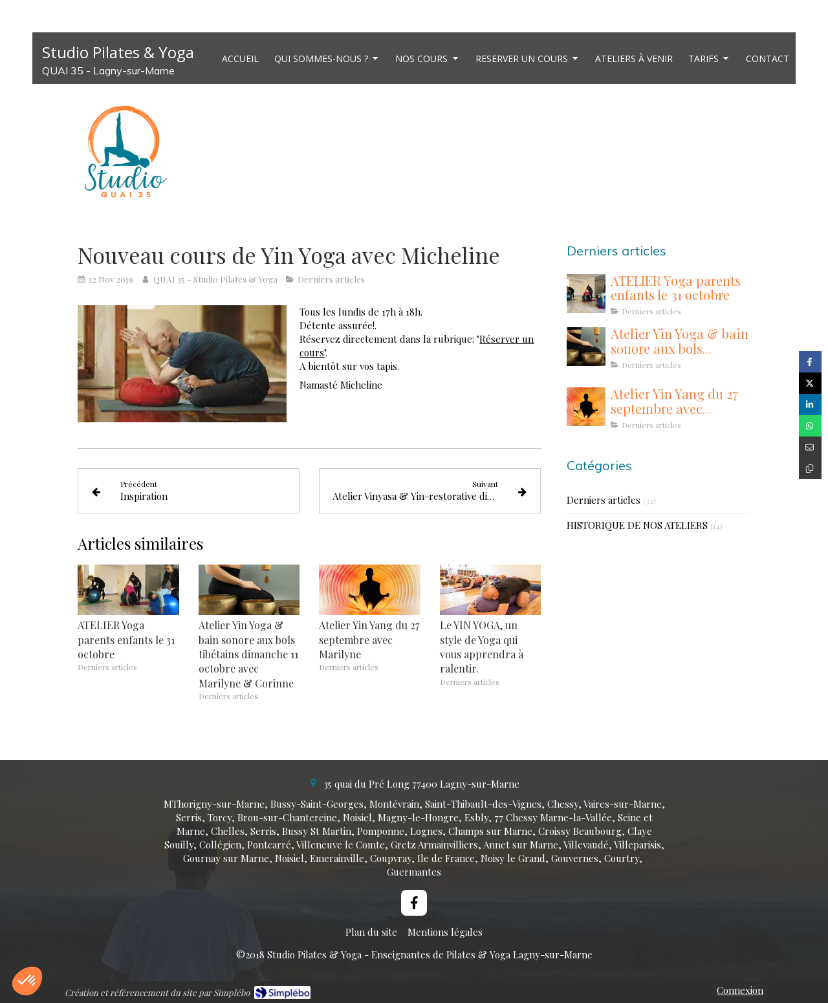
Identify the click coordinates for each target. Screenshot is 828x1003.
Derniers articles (603, 499)
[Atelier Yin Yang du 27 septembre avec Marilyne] (586, 406)
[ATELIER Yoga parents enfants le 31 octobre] (586, 293)
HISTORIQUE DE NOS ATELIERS (637, 525)
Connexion (740, 990)
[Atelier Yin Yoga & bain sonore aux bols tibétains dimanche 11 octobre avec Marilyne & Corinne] (586, 346)
